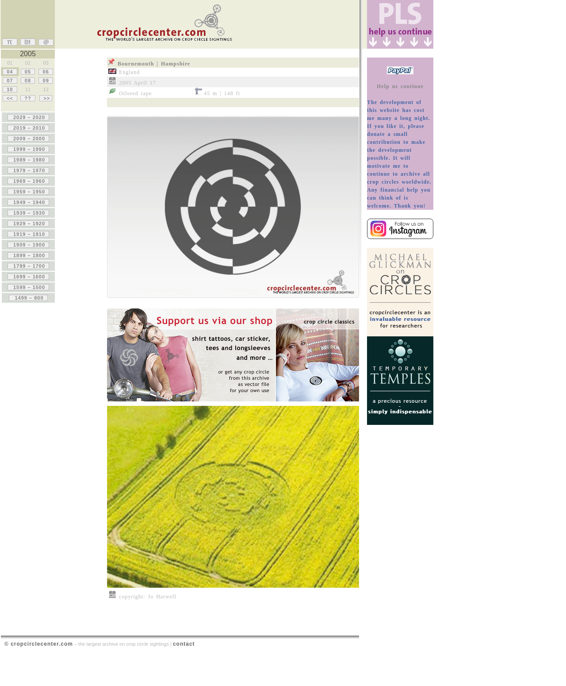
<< (10, 98)
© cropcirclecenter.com (38, 644)
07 (9, 80)
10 (9, 89)
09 (45, 80)
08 (27, 80)
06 (45, 71)
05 (27, 71)
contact (184, 644)
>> (46, 98)
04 (9, 71)
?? (28, 98)
